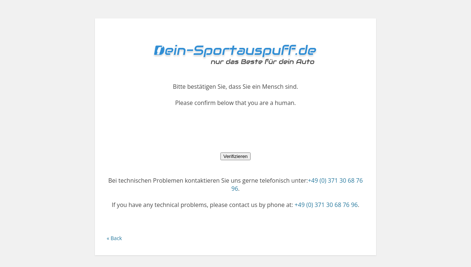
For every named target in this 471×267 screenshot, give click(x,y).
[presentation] (235, 129)
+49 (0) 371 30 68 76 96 (326, 205)
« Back (114, 238)
